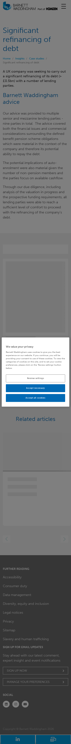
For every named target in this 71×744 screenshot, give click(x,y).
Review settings (35, 378)
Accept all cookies (35, 397)
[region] (35, 372)
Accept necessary (35, 388)
